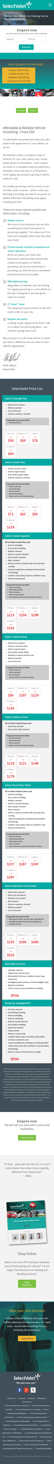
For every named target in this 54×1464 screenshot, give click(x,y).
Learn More (27, 1338)
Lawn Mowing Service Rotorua (31, 1429)
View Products (27, 1284)
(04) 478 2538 (23, 77)
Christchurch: (13, 81)
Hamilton (31, 1398)
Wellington (41, 1398)
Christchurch (27, 1402)
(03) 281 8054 (24, 81)
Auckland (21, 1398)
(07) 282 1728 (23, 73)
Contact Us (27, 1137)
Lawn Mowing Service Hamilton (25, 1425)
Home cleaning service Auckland (17, 1405)
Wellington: (13, 77)
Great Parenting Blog (43, 1448)
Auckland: (13, 70)
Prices (33, 110)
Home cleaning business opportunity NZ (32, 1417)
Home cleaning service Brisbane (36, 1444)
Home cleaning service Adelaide (31, 1441)
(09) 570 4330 (23, 70)
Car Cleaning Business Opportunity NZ (22, 1437)
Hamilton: (13, 73)
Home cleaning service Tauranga (28, 1409)
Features (21, 110)
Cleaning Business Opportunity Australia (17, 1448)
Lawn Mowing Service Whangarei (17, 1421)
